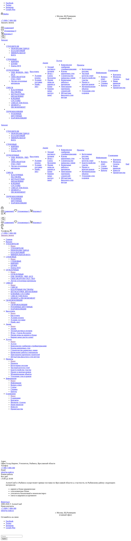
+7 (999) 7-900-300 (8, 20)
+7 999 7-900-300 (8, 468)
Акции (13, 328)
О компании (16, 398)
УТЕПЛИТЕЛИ (17, 248)
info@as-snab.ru (7, 472)
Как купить (15, 315)
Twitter (8, 5)
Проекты (14, 363)
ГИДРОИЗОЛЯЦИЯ (19, 305)
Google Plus (10, 9)
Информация (16, 383)
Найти (4, 539)
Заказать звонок (7, 235)
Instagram (10, 7)
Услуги (13, 344)
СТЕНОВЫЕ (16, 261)
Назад (13, 246)
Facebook (9, 3)
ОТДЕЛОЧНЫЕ (17, 274)
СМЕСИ (14, 287)
